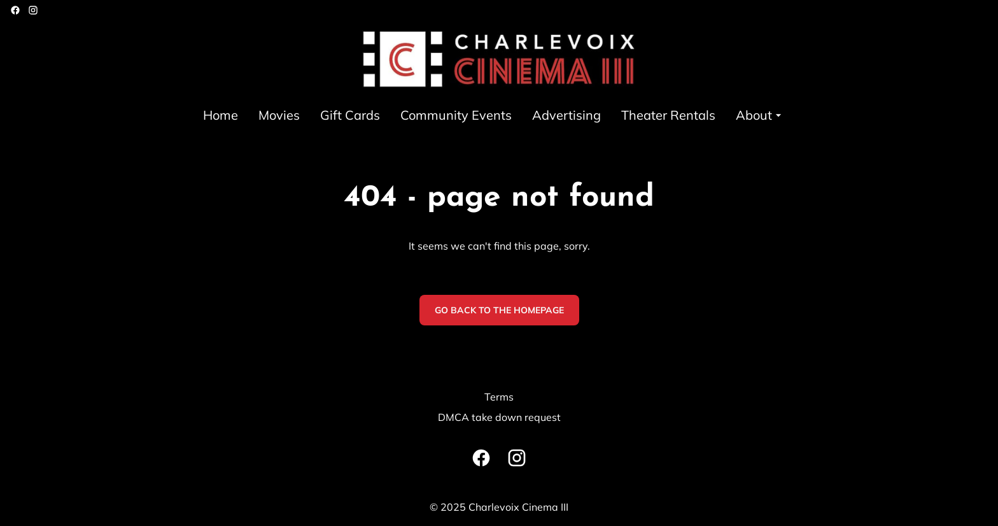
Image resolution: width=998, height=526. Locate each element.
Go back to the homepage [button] (499, 310)
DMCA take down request (499, 417)
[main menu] (494, 114)
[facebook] (15, 10)
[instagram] (33, 10)
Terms (499, 396)
